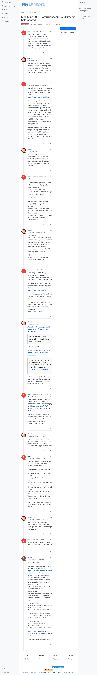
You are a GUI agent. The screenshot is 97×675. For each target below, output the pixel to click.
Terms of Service (68, 672)
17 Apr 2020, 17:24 (42, 539)
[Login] (87, 2)
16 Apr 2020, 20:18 (42, 176)
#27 (51, 517)
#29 (51, 557)
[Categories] (9, 9)
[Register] (87, 10)
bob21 (29, 31)
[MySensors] (9, 2)
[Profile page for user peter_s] (23, 558)
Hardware (25, 24)
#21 (51, 230)
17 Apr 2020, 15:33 (38, 458)
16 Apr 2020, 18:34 (38, 60)
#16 (51, 31)
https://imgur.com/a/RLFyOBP (41, 406)
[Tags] (9, 17)
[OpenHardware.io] (9, 6)
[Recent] (9, 13)
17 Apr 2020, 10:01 (38, 324)
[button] (9, 668)
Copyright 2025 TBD (29, 672)
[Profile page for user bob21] (23, 32)
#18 (51, 83)
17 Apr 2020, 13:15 (42, 394)
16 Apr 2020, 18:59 (38, 85)
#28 (51, 539)
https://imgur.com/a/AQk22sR (38, 97)
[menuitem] (87, 2)
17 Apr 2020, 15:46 (38, 519)
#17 (51, 58)
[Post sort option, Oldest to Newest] (68, 32)
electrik (29, 58)
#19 (51, 149)
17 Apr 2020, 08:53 (42, 270)
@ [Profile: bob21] (30, 327)
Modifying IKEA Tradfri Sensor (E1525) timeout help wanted (38, 329)
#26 (51, 456)
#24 (51, 394)
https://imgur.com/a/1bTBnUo (37, 290)
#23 (51, 322)
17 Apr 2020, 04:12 (38, 232)
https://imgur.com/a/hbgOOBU (38, 311)
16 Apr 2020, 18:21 (42, 31)
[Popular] (9, 21)
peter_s (29, 557)
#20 (51, 176)
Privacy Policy (56, 672)
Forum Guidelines (44, 672)
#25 (51, 434)
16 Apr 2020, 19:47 (38, 151)
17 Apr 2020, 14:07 (38, 436)
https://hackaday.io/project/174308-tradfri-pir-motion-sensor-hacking (39, 573)
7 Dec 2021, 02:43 (38, 559)
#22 (51, 270)
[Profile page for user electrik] (23, 59)
